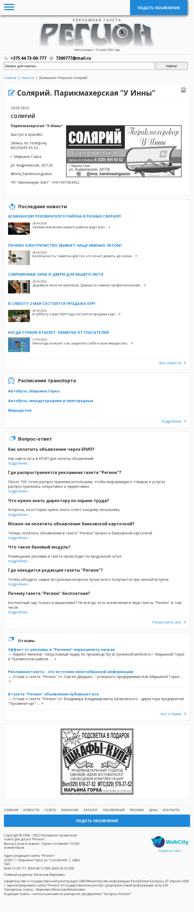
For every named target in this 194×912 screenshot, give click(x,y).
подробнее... (19, 463)
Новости (27, 78)
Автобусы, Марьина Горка (34, 391)
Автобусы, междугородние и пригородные (50, 400)
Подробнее (171, 421)
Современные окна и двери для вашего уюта (56, 274)
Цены (153, 810)
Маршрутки (19, 410)
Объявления (114, 810)
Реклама (137, 810)
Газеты (50, 810)
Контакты (171, 810)
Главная (10, 78)
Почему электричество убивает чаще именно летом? (65, 245)
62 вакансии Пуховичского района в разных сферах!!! (64, 216)
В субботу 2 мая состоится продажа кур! (51, 303)
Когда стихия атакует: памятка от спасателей (58, 332)
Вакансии (70, 810)
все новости (170, 363)
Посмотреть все (166, 622)
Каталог (91, 810)
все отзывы (171, 714)
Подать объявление (159, 7)
